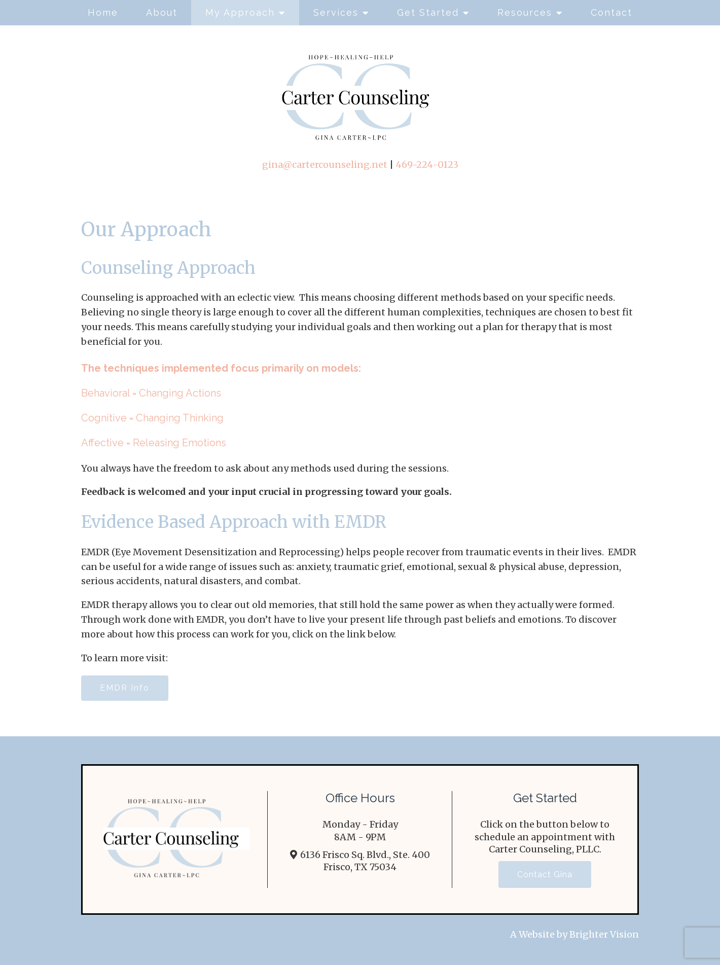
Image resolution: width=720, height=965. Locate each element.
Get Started (428, 12)
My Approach (240, 12)
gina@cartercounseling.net (324, 164)
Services (335, 12)
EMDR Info (125, 688)
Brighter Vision (604, 934)
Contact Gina (544, 874)
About (161, 12)
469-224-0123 (426, 164)
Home (103, 12)
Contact (611, 12)
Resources (524, 12)
